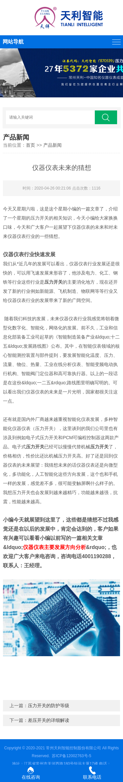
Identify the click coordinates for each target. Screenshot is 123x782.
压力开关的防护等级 (48, 705)
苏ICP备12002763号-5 (71, 756)
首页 (30, 145)
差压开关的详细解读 (48, 720)
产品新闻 (52, 145)
